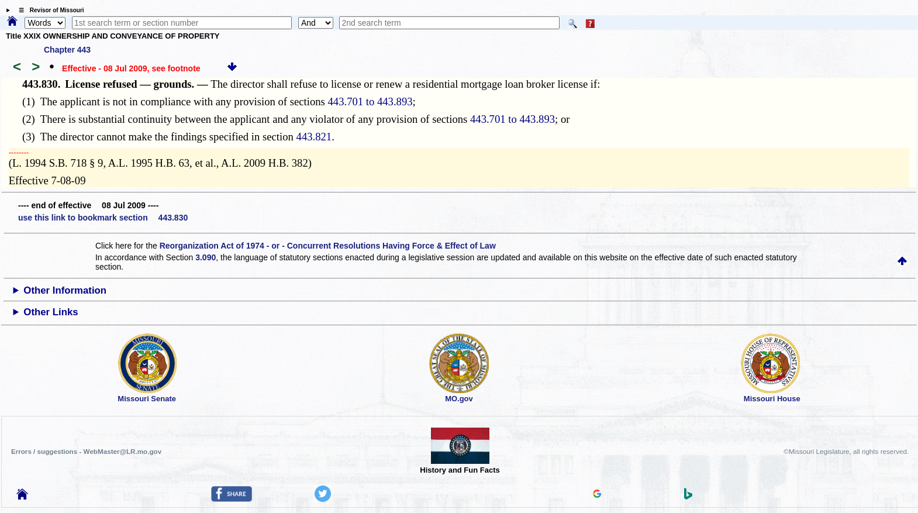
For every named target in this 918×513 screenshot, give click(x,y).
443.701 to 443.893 (369, 101)
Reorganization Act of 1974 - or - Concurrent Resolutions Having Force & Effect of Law (328, 245)
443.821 (314, 136)
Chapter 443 (67, 49)
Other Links (50, 312)
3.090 (205, 257)
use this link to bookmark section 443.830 (103, 217)
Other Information (64, 290)
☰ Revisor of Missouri (48, 10)
